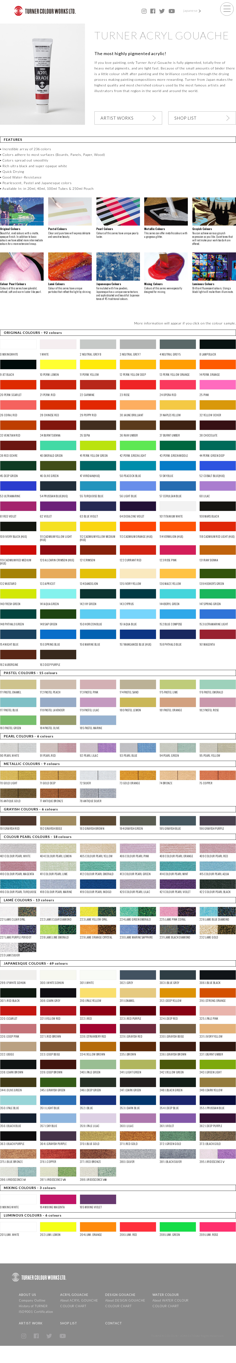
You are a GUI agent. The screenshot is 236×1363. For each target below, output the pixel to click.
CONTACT (113, 1323)
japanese (190, 10)
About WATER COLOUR (170, 1300)
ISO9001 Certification (36, 1312)
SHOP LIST (185, 118)
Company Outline (32, 1300)
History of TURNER (33, 1306)
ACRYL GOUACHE (74, 1295)
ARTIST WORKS (117, 118)
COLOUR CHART (73, 1306)
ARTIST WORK (30, 1323)
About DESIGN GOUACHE (125, 1300)
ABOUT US (27, 1295)
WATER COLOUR (165, 1295)
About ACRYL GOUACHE (79, 1300)
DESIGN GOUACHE (120, 1295)
